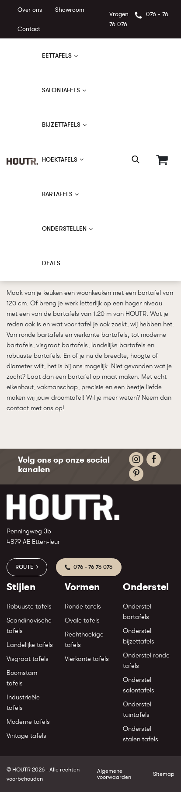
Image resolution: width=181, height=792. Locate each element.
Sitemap (163, 774)
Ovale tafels (82, 620)
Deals (51, 262)
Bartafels (57, 193)
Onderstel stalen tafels (140, 734)
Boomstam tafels (22, 678)
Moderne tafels (28, 722)
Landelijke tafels (30, 645)
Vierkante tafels (87, 659)
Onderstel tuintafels (137, 710)
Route (24, 567)
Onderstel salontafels (138, 685)
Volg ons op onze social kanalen (64, 464)
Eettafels (57, 55)
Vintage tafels (26, 736)
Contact (28, 28)
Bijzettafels (61, 124)
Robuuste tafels (29, 606)
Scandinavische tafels (29, 626)
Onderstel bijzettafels (138, 636)
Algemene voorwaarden (114, 774)
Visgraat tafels (28, 659)
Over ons (29, 9)
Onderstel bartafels (137, 612)
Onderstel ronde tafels (146, 661)
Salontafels (61, 89)
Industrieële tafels (23, 703)
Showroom (69, 9)
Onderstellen (64, 228)
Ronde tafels (83, 606)
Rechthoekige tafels (84, 640)
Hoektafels (59, 159)
